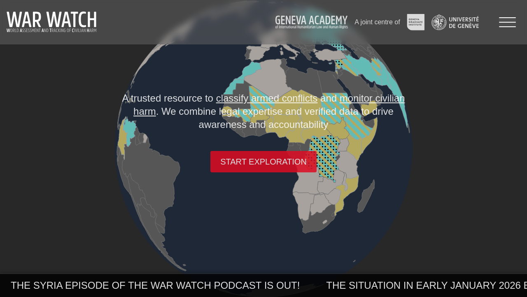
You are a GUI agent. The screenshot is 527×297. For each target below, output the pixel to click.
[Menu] (507, 22)
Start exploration (263, 161)
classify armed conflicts (267, 98)
